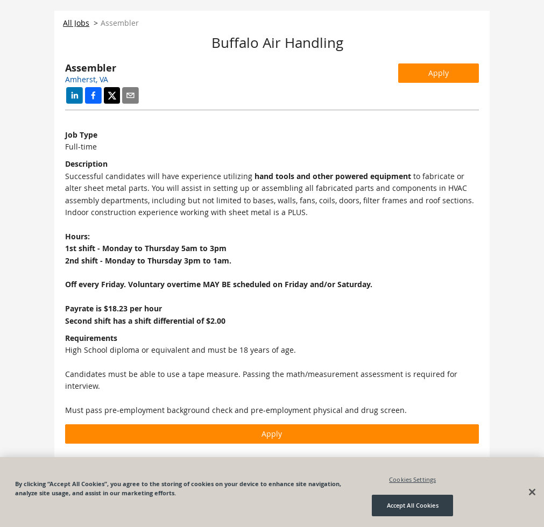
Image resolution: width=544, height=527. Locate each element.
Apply (438, 73)
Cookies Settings (412, 479)
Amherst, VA (86, 79)
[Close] (532, 492)
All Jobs (76, 23)
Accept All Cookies (413, 505)
